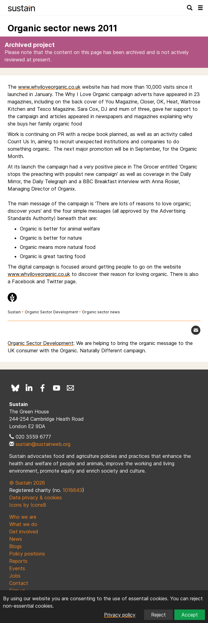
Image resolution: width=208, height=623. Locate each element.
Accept (189, 615)
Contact (18, 583)
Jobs (14, 576)
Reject (158, 615)
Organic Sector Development (51, 312)
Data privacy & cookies (35, 497)
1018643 (72, 490)
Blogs (15, 546)
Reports (18, 561)
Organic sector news (101, 312)
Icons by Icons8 (27, 505)
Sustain (14, 312)
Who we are (22, 517)
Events (17, 568)
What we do (23, 524)
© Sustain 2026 (27, 483)
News (15, 539)
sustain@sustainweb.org (43, 444)
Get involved (23, 531)
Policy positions (27, 554)
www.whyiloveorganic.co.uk (49, 87)
